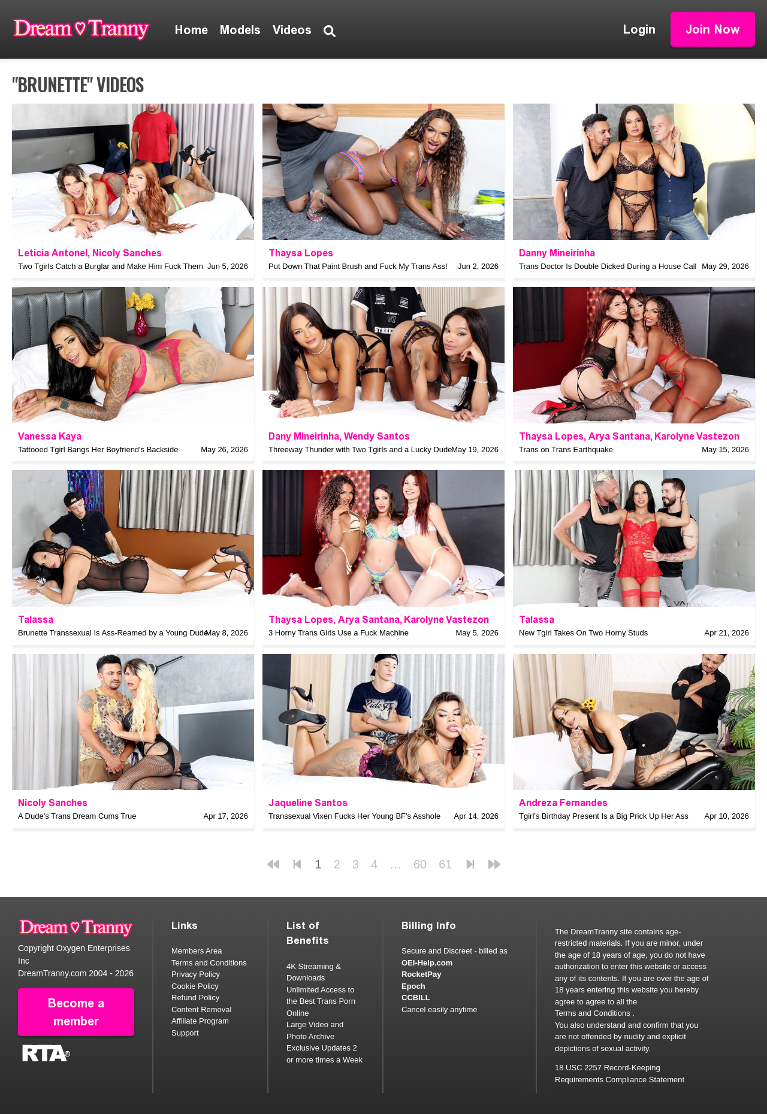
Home (191, 30)
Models (240, 30)
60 (420, 864)
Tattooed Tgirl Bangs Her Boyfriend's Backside (98, 449)
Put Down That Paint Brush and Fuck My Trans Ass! (358, 266)
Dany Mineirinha (303, 436)
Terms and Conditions (209, 962)
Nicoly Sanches (127, 253)
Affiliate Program (200, 1020)
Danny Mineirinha (557, 253)
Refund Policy (195, 997)
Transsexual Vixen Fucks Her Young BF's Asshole (354, 816)
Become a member (76, 1012)
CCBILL (415, 997)
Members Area (196, 950)
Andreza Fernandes (563, 803)
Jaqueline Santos (308, 803)
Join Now (713, 29)
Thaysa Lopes (300, 253)
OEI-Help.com (426, 962)
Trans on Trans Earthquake (566, 449)
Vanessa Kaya (49, 436)
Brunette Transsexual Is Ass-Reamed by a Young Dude (113, 632)
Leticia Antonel (52, 253)
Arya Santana (619, 436)
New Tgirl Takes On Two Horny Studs (583, 632)
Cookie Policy (195, 986)
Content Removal (201, 1009)
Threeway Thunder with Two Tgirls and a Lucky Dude (360, 449)
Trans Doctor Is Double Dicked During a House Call (607, 266)
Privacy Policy (195, 974)
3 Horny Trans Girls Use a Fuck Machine (338, 632)
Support (185, 1032)
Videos (292, 30)
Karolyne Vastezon (696, 436)
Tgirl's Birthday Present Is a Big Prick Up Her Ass (604, 816)
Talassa (35, 619)
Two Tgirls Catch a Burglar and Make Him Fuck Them (110, 266)
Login (639, 29)
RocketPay (421, 974)
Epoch (413, 986)
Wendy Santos (377, 436)
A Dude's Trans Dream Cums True (77, 816)
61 (445, 864)
